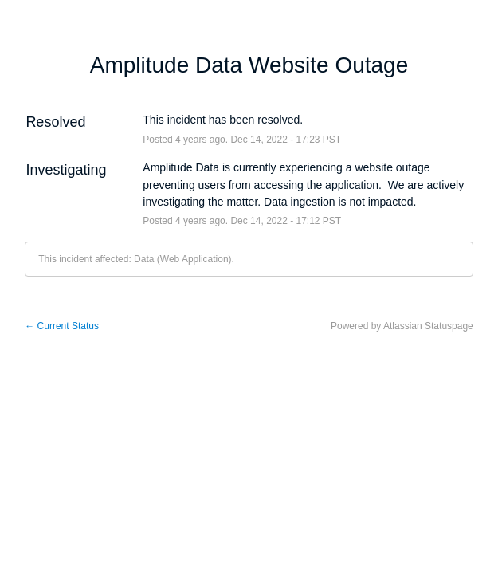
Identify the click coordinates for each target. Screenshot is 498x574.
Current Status (62, 326)
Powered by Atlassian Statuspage (402, 326)
